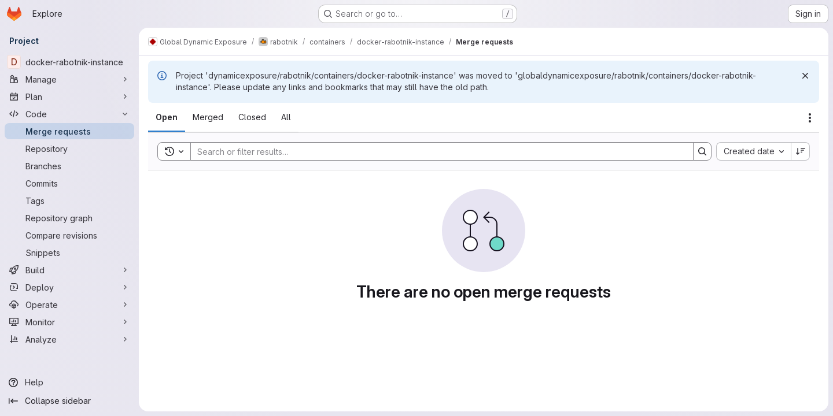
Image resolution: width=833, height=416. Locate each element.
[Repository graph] (69, 218)
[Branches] (69, 166)
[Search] (436, 151)
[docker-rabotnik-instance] (69, 62)
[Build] (69, 270)
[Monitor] (69, 322)
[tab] (166, 117)
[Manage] (69, 79)
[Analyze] (69, 339)
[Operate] (69, 304)
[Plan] (69, 96)
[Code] (69, 114)
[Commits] (69, 183)
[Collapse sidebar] (69, 401)
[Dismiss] (805, 76)
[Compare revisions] (69, 235)
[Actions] (810, 118)
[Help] (69, 382)
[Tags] (69, 200)
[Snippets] (69, 252)
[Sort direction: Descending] (800, 151)
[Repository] (69, 148)
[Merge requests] (69, 131)
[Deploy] (69, 287)
